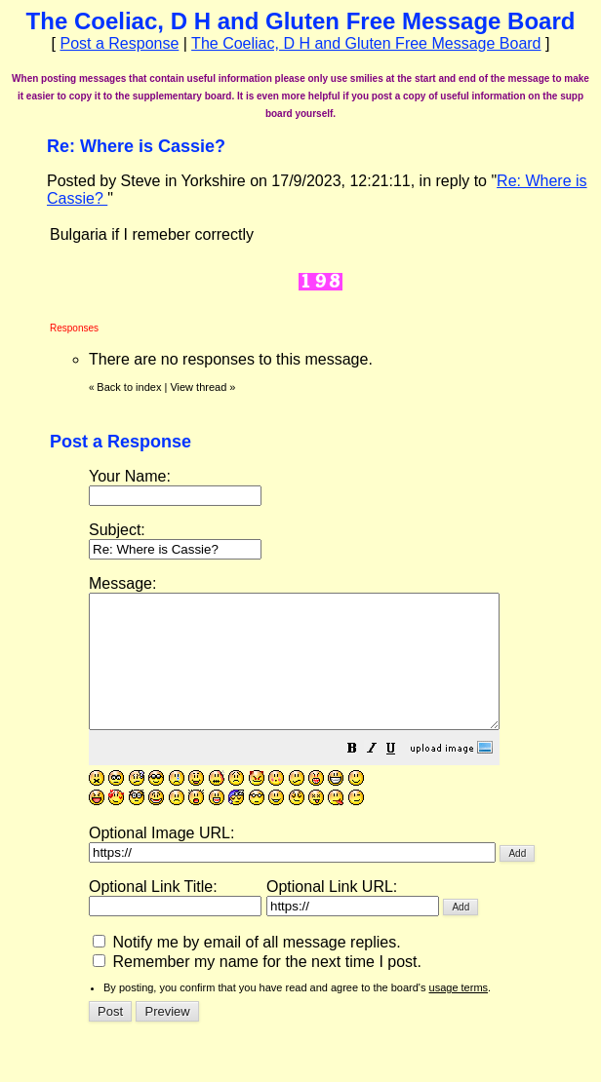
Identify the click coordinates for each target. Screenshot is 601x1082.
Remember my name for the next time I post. (257, 988)
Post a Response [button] (119, 43)
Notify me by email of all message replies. (247, 968)
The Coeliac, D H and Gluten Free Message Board (366, 43)
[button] (401, 776)
